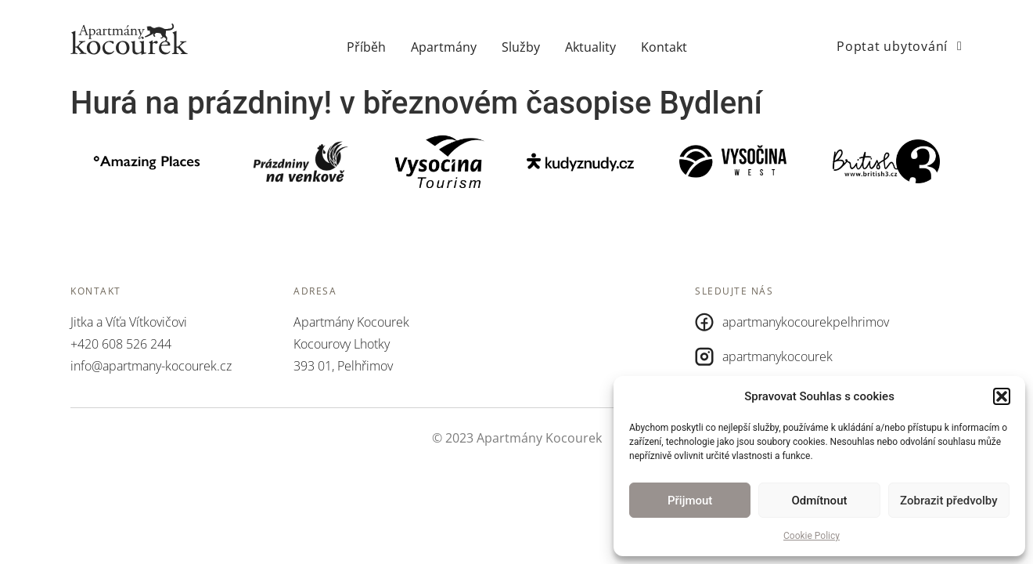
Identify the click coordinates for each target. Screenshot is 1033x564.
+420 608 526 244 (120, 343)
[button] (1002, 396)
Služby (521, 47)
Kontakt (664, 47)
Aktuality (590, 47)
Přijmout (690, 501)
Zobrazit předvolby (949, 501)
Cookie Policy (811, 535)
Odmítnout (820, 501)
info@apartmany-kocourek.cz (151, 365)
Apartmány (444, 47)
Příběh (366, 47)
